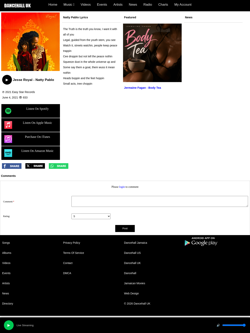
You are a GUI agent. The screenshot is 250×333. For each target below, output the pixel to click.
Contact (67, 263)
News (133, 4)
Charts (163, 4)
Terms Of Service (73, 252)
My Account (183, 4)
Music (68, 4)
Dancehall (130, 273)
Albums (6, 252)
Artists (117, 4)
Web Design (131, 293)
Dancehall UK (132, 263)
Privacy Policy (71, 242)
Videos (86, 4)
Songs (6, 242)
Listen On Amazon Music (29, 153)
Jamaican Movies (134, 283)
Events (102, 4)
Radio (147, 4)
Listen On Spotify (26, 111)
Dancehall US (132, 252)
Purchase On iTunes (27, 139)
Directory (7, 303)
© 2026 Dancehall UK (137, 303)
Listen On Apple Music (28, 125)
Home (52, 4)
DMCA (67, 273)
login (122, 186)
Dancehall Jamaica (135, 242)
